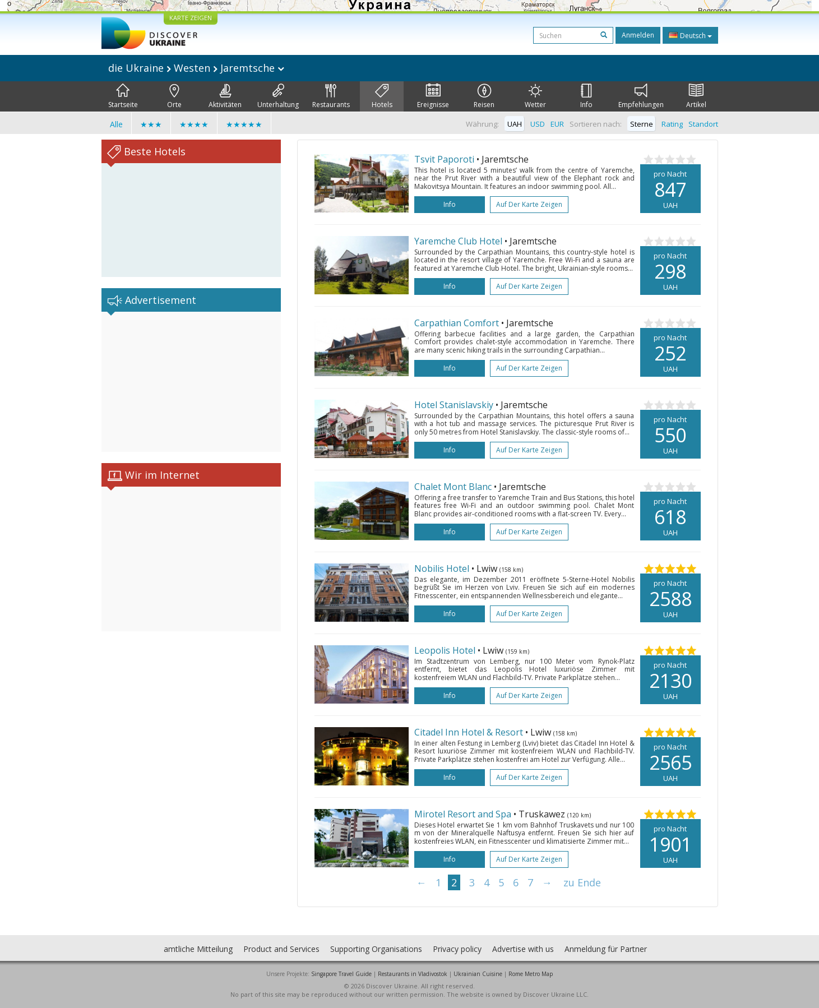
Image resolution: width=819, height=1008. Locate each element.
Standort (703, 124)
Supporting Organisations (376, 949)
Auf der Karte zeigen (529, 204)
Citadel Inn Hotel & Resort (468, 732)
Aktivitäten (225, 96)
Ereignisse (433, 96)
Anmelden (638, 35)
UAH (514, 124)
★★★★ (194, 124)
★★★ (151, 124)
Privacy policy (457, 949)
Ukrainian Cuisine (478, 974)
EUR (557, 124)
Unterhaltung (278, 96)
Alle (116, 124)
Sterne (641, 124)
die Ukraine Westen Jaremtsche (196, 68)
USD (537, 124)
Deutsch (690, 35)
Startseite (123, 96)
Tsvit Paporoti (444, 159)
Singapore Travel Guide (341, 974)
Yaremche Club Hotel (458, 241)
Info (586, 96)
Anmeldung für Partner (605, 949)
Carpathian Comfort (456, 323)
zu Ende (582, 882)
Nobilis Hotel (441, 568)
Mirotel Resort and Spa (462, 814)
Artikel (696, 96)
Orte (174, 96)
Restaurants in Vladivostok (412, 974)
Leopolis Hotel (444, 650)
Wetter (535, 96)
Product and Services (281, 949)
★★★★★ (244, 124)
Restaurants (331, 96)
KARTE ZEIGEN (190, 17)
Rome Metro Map (530, 974)
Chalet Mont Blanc (453, 486)
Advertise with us (523, 949)
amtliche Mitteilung (198, 949)
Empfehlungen (641, 96)
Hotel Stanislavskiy (453, 405)
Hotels (382, 96)
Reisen (484, 96)
